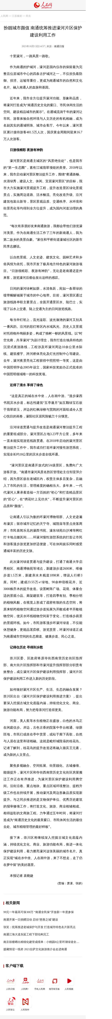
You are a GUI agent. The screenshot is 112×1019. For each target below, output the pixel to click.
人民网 (4, 16)
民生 (28, 16)
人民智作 (25, 1003)
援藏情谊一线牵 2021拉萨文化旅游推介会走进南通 (35, 949)
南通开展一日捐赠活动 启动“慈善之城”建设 (30, 919)
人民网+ (25, 982)
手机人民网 (40, 982)
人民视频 (69, 982)
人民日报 (10, 982)
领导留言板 (54, 982)
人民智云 (10, 1003)
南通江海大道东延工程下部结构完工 (26, 934)
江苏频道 (17, 16)
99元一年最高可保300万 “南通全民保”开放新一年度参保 (38, 912)
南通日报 (59, 46)
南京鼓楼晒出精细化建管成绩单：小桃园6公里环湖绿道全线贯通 (44, 941)
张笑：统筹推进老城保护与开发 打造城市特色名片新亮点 (39, 927)
